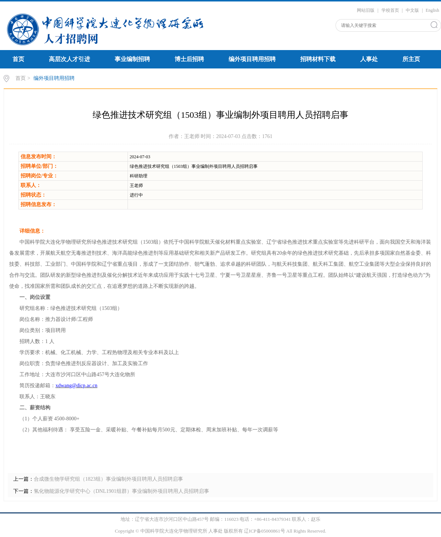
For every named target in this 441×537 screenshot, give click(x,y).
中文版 (412, 10)
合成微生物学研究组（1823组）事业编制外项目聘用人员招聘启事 (108, 479)
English (432, 10)
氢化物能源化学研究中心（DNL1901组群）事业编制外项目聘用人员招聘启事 (121, 491)
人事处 (369, 59)
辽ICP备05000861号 (264, 531)
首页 (18, 59)
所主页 (411, 59)
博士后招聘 (189, 59)
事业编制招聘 (132, 59)
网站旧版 (365, 10)
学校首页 (390, 10)
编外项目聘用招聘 (252, 59)
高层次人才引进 (69, 59)
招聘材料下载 (318, 59)
